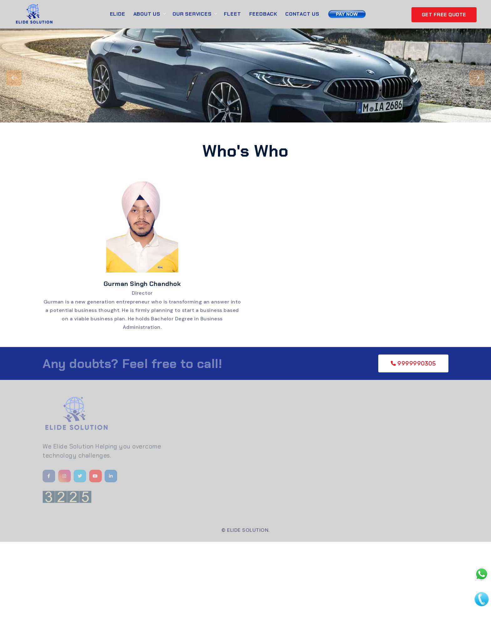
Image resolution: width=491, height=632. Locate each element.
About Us (146, 14)
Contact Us (302, 14)
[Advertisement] (188, 585)
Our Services (192, 14)
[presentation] (14, 77)
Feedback (263, 14)
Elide (117, 14)
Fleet (232, 14)
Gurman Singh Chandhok (142, 284)
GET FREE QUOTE (444, 14)
